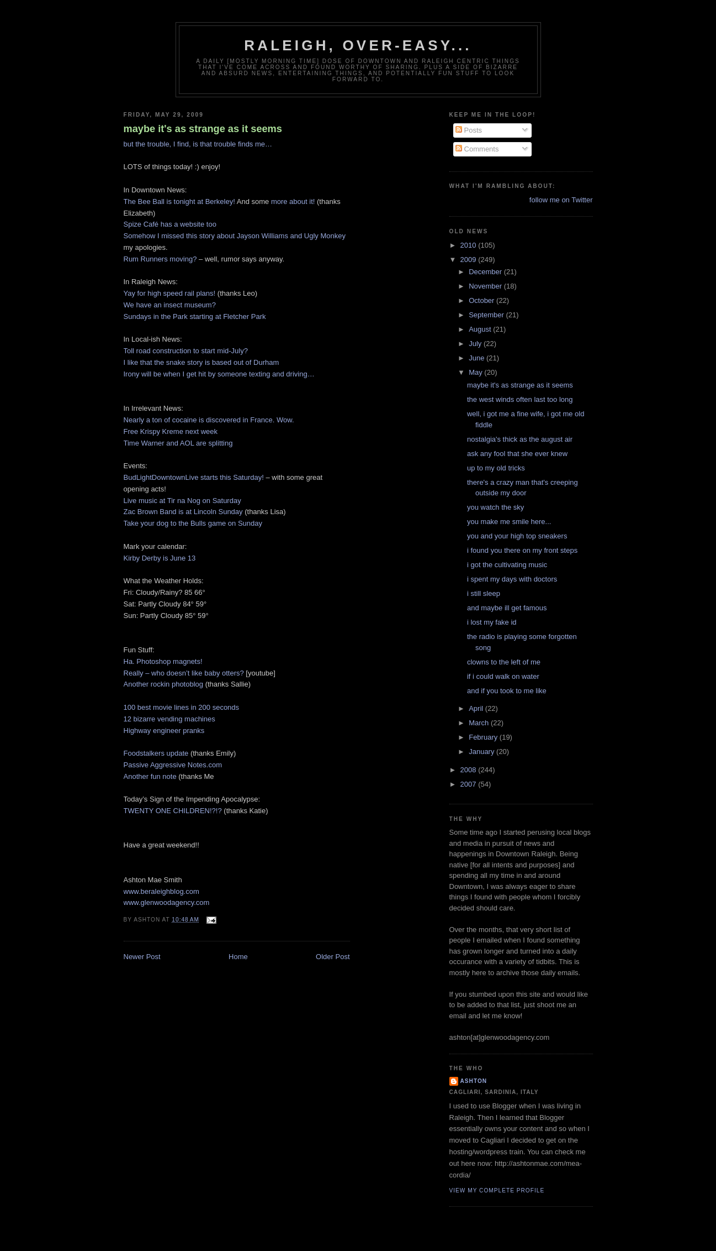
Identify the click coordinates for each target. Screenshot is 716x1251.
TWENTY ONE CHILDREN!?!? (173, 811)
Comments (476, 149)
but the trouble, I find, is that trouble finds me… (198, 144)
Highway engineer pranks (164, 730)
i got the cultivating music (507, 565)
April (477, 708)
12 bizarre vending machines (169, 719)
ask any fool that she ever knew (517, 453)
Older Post (332, 956)
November (486, 286)
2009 (469, 259)
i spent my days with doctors (512, 579)
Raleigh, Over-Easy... (358, 45)
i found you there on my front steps (522, 550)
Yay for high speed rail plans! (170, 293)
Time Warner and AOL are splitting (178, 443)
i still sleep (483, 593)
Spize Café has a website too (170, 224)
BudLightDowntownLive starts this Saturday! (194, 477)
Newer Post (142, 956)
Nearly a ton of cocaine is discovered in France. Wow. (209, 420)
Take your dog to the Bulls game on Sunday (193, 523)
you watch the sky (495, 507)
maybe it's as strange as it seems (203, 128)
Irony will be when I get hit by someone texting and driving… (219, 374)
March (480, 723)
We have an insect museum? (170, 305)
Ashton (473, 1081)
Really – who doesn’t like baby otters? (184, 673)
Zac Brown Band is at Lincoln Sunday (183, 511)
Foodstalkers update (156, 753)
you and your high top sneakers (517, 536)
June (477, 358)
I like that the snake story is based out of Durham (201, 362)
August (481, 329)
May (476, 372)
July (476, 343)
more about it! (293, 201)
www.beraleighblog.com (161, 891)
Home (238, 956)
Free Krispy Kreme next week (171, 431)
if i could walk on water (503, 676)
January (482, 751)
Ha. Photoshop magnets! (163, 661)
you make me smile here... (509, 521)
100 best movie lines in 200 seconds (182, 707)
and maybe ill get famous (507, 608)
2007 (469, 784)
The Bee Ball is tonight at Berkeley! (179, 201)
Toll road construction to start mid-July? (186, 351)
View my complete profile (497, 1190)
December (486, 272)
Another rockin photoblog (164, 684)
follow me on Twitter (561, 200)
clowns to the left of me (503, 662)
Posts (468, 130)
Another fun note (150, 776)
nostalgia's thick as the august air (519, 439)
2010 (469, 245)
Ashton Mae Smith (153, 880)
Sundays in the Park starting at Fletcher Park (195, 316)
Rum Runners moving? (160, 259)
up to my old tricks (496, 468)
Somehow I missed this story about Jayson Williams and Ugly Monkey (235, 236)
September (487, 315)
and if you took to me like (507, 691)
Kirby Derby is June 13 (160, 558)
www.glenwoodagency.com (167, 902)
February (484, 737)
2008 (469, 770)
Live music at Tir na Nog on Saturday (182, 500)
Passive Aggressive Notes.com (173, 765)
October (482, 300)
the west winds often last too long (520, 399)
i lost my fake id (492, 622)
